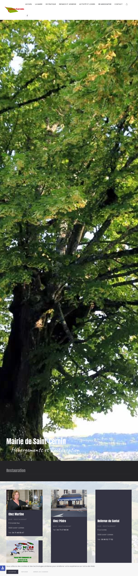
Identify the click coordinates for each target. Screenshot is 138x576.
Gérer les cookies (40, 572)
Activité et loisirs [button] (87, 4)
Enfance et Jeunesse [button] (67, 4)
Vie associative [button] (104, 4)
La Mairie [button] (38, 4)
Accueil (28, 4)
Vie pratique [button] (51, 4)
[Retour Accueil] (14, 10)
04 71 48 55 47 (18, 532)
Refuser (25, 572)
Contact (119, 4)
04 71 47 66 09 (62, 530)
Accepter (12, 572)
